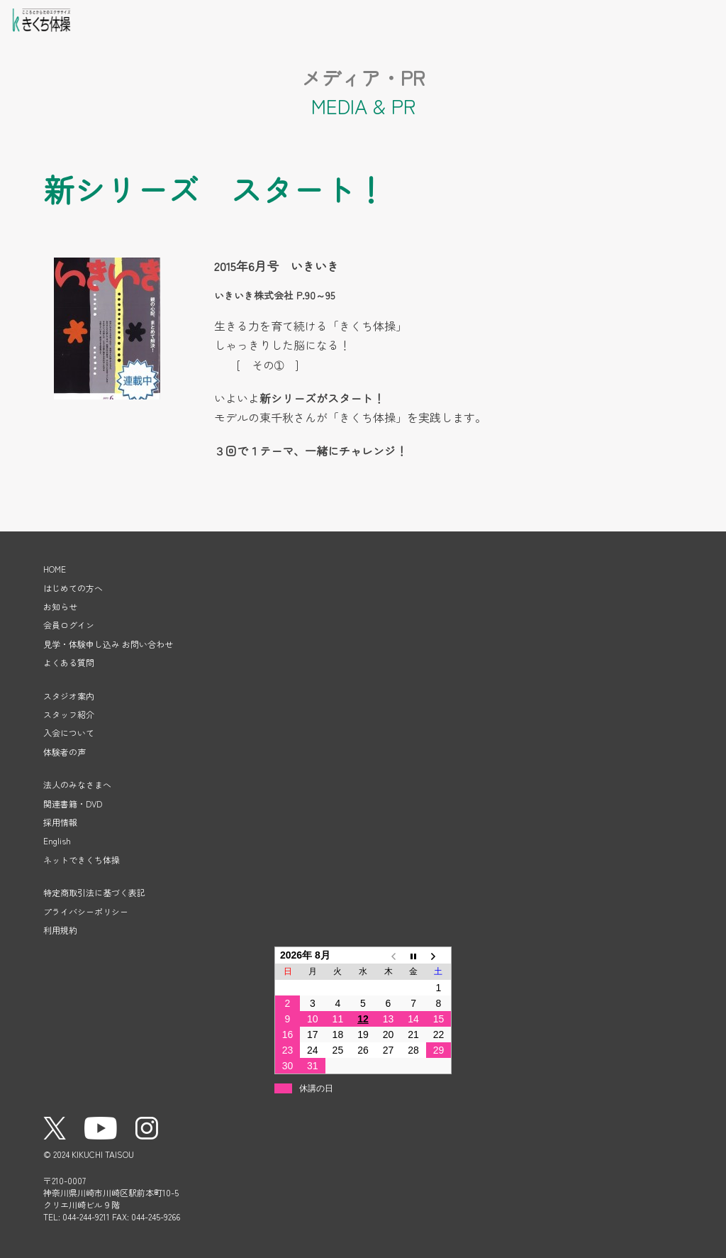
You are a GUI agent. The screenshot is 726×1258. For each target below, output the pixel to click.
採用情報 (60, 822)
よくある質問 (68, 662)
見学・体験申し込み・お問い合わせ (665, 17)
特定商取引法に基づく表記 (94, 892)
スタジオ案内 (68, 696)
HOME (54, 569)
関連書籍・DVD (72, 804)
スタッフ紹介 (68, 714)
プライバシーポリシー (85, 911)
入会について (68, 733)
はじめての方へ (73, 588)
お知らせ (60, 606)
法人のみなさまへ (77, 784)
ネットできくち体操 (81, 860)
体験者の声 (64, 752)
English (57, 840)
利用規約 (60, 930)
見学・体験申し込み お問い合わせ (108, 644)
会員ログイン (630, 17)
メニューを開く (701, 17)
